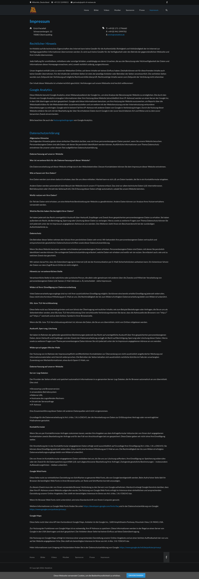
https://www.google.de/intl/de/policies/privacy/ (140, 547)
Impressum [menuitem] (105, 557)
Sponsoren (130, 10)
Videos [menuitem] (54, 557)
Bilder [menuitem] (42, 557)
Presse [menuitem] (92, 557)
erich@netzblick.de (116, 34)
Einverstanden (136, 575)
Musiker (117, 10)
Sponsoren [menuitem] (79, 557)
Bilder (96, 10)
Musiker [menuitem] (66, 557)
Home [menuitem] (32, 557)
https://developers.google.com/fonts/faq (101, 506)
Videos (106, 10)
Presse (142, 10)
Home (86, 10)
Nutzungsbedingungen (63, 120)
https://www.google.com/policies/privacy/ (48, 509)
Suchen (166, 10)
